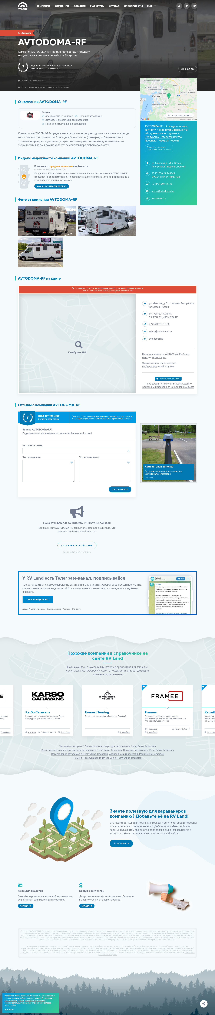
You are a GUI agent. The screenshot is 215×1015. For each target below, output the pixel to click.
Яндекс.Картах (159, 357)
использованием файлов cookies (18, 998)
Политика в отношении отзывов (77, 552)
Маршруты (97, 6)
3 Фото (187, 69)
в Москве (177, 719)
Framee (150, 712)
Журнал (114, 6)
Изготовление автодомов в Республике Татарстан (79, 754)
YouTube (66, 609)
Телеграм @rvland (37, 599)
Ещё (151, 6)
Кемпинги (43, 6)
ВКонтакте (76, 609)
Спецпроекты (133, 6)
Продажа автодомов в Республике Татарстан (148, 750)
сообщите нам (127, 291)
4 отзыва (32, 732)
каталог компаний (115, 946)
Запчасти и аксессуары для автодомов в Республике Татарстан (120, 746)
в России (111, 716)
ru (194, 5)
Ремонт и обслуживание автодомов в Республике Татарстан (108, 757)
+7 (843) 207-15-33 (162, 183)
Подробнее (5, 732)
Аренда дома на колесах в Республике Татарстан (136, 754)
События (79, 6)
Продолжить (120, 489)
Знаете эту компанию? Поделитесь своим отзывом (159, 148)
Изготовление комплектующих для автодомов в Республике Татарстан (81, 750)
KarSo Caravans (37, 712)
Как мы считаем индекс (52, 186)
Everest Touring (97, 712)
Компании (61, 6)
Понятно (9, 1010)
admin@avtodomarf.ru (163, 191)
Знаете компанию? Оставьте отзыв (45, 68)
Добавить (121, 843)
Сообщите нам (149, 366)
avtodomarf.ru (159, 198)
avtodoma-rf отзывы (127, 950)
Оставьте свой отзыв (48, 419)
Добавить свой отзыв (77, 545)
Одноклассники (54, 609)
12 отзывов (152, 729)
